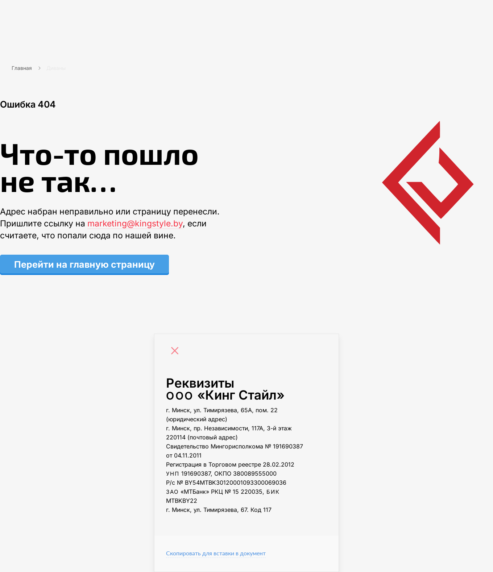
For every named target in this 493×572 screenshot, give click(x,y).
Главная (22, 68)
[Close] (176, 351)
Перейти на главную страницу (84, 264)
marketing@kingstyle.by (135, 223)
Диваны (56, 68)
